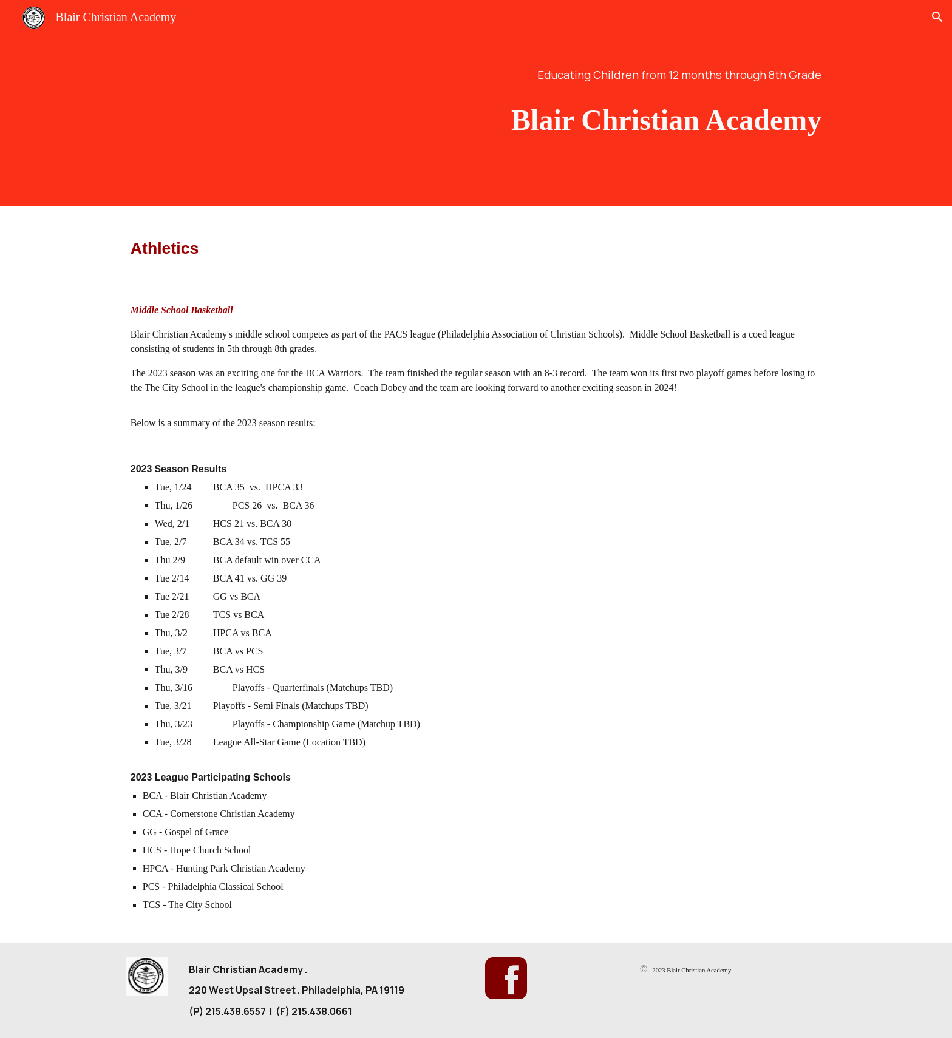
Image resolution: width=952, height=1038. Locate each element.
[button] (937, 17)
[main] (595, 75)
